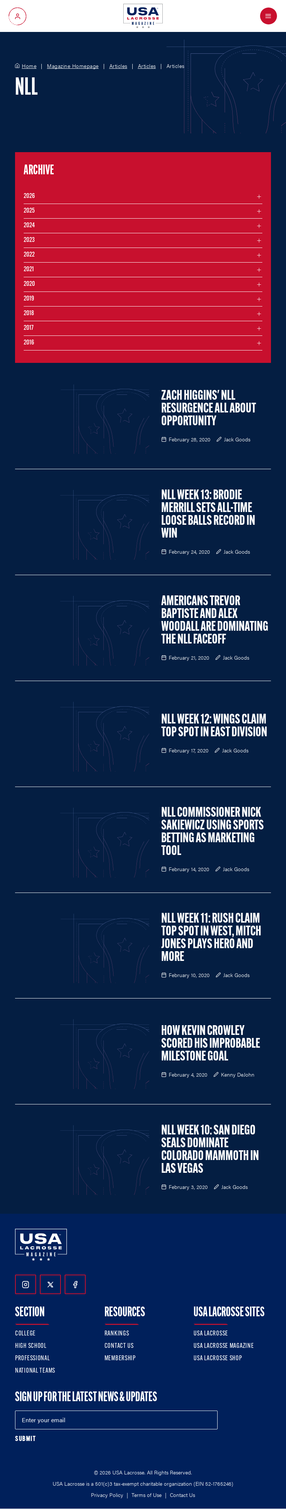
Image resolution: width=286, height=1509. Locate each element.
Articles (118, 66)
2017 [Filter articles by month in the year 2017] (28, 328)
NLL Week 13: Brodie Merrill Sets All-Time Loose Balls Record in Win (208, 515)
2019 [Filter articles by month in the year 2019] (29, 298)
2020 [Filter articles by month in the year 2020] (29, 284)
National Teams (35, 1371)
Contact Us (119, 1346)
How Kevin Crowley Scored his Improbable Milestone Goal (210, 1044)
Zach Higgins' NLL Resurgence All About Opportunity (208, 409)
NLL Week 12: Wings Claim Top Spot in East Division (214, 726)
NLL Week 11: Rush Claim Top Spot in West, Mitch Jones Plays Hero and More (211, 938)
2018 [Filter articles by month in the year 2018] (29, 313)
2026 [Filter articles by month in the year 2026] (29, 196)
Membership (120, 1358)
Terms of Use (147, 1494)
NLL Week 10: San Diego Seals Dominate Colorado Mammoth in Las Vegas (210, 1150)
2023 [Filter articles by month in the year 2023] (29, 240)
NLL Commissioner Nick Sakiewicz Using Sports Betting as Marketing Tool (212, 832)
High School (31, 1346)
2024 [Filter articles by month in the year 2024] (29, 225)
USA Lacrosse (211, 1333)
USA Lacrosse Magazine (224, 1346)
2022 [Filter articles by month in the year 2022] (29, 254)
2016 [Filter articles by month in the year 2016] (29, 342)
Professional (32, 1358)
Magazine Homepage (73, 66)
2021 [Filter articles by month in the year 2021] (29, 269)
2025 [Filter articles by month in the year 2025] (29, 210)
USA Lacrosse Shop (218, 1358)
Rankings (116, 1333)
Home (29, 66)
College (25, 1333)
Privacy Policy (107, 1494)
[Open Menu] (268, 16)
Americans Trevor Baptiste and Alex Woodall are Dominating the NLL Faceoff (214, 621)
